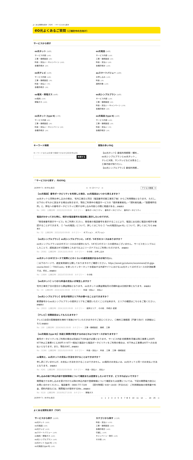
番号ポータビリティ (94, 210)
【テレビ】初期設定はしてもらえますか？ (57, 314)
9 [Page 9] (129, 398)
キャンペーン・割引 (107, 435)
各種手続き (41, 65)
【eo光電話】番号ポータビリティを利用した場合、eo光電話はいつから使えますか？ (78, 193)
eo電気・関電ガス (46, 94)
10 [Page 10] (133, 398)
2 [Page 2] (108, 398)
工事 (108, 327)
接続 (102, 327)
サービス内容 (43, 55)
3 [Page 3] (111, 398)
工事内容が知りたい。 (112, 164)
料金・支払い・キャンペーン (49, 62)
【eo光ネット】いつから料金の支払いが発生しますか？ (64, 281)
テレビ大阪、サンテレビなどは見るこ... (121, 160)
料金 (100, 80)
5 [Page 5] (118, 398)
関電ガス (41, 102)
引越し (101, 432)
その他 (89, 251)
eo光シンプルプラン (108, 94)
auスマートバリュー (108, 72)
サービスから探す (47, 418)
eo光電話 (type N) (108, 115)
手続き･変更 (111, 308)
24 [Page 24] (150, 398)
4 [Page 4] (115, 398)
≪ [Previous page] (102, 398)
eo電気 (40, 98)
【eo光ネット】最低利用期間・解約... (120, 152)
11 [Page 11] (137, 398)
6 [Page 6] (121, 398)
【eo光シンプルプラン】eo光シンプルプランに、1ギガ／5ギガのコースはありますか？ (80, 239)
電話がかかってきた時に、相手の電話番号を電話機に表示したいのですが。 (73, 216)
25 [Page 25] (154, 398)
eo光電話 (103, 51)
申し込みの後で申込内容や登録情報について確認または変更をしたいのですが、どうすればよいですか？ (88, 376)
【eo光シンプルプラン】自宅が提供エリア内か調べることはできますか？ (73, 296)
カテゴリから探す (108, 418)
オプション (88, 232)
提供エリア (91, 308)
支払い (100, 290)
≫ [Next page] (159, 398)
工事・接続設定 (43, 58)
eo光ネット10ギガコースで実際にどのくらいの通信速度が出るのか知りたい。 (75, 258)
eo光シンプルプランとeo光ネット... (119, 156)
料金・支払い (103, 62)
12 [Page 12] (142, 398)
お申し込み (103, 77)
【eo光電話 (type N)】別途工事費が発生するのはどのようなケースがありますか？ (77, 334)
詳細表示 (120, 206)
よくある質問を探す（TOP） (43, 25)
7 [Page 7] (124, 398)
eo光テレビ (43, 72)
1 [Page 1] (105, 398)
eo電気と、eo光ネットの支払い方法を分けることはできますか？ (69, 356)
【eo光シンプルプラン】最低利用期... (120, 167)
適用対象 (102, 83)
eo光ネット (43, 51)
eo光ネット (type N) (48, 115)
